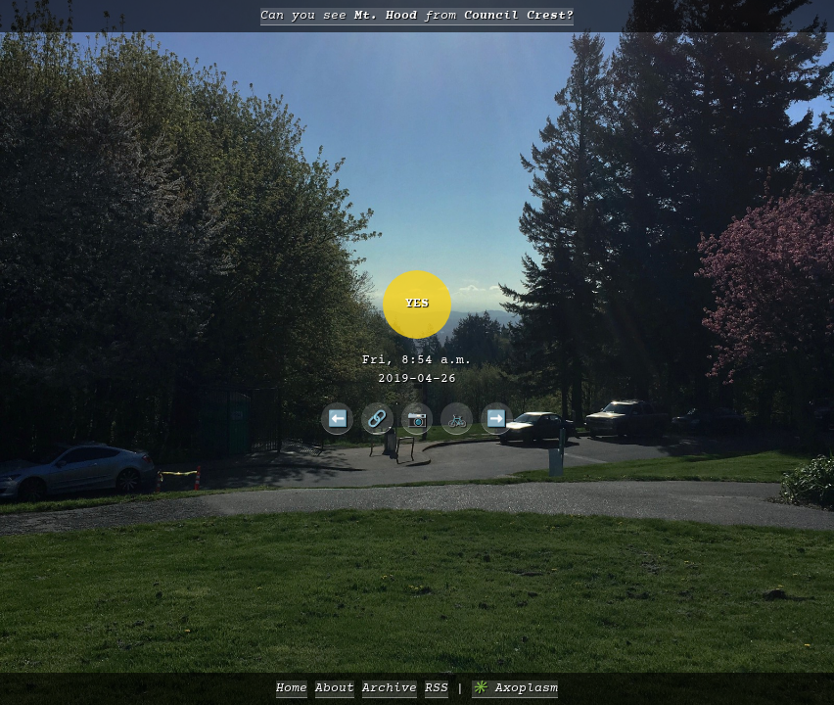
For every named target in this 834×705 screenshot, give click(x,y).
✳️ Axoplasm (515, 689)
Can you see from (417, 16)
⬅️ (338, 418)
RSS (436, 689)
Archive (389, 689)
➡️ (496, 418)
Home (291, 689)
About (334, 689)
